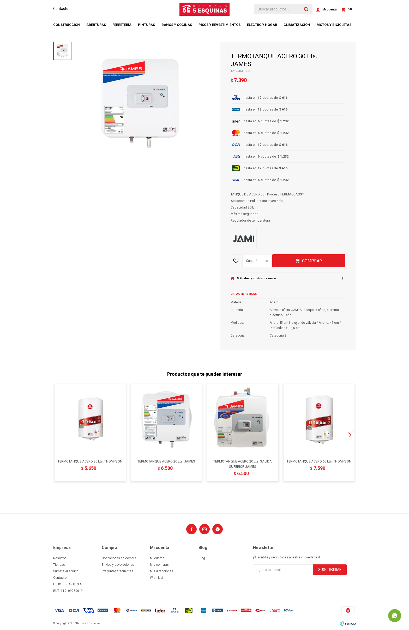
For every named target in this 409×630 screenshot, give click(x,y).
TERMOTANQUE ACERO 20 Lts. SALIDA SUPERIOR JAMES (242, 464)
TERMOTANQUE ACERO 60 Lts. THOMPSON (319, 461)
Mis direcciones (161, 571)
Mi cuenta (157, 558)
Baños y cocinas (176, 25)
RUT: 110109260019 (68, 591)
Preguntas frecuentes (117, 571)
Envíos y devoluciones (118, 565)
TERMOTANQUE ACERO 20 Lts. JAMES (166, 461)
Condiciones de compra (119, 558)
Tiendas (59, 565)
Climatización (297, 25)
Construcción (66, 25)
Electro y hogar (262, 25)
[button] (349, 435)
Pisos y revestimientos (219, 25)
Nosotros (60, 558)
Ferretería (121, 25)
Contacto (60, 9)
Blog (202, 558)
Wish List (156, 578)
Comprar (312, 260)
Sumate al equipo (65, 571)
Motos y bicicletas (334, 25)
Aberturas (96, 25)
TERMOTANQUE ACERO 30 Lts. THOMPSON (90, 461)
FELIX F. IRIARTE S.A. (67, 584)
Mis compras (159, 565)
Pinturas (146, 25)
